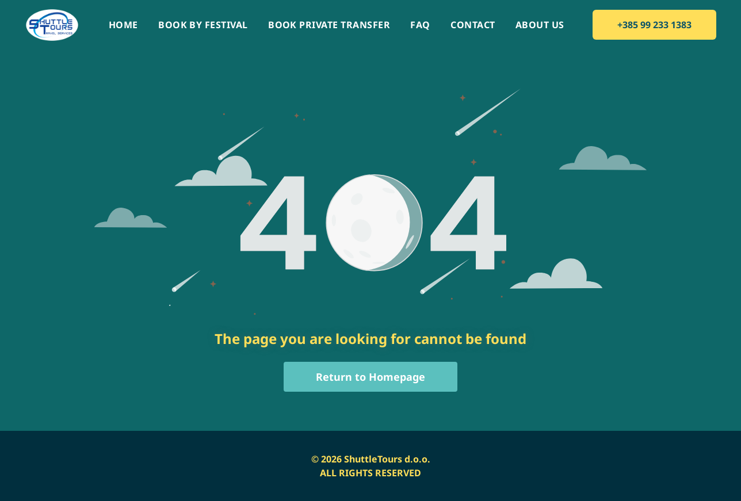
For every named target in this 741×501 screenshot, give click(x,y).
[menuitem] (123, 25)
